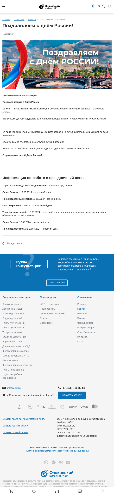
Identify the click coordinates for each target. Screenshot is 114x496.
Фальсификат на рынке (52, 313)
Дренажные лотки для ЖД (16, 346)
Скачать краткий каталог (16, 425)
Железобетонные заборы (15, 351)
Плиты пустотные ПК (13, 327)
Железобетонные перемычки (17, 365)
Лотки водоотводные (13, 313)
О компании (84, 297)
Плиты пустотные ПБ (13, 323)
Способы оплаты (86, 332)
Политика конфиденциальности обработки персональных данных (57, 451)
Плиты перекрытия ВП (14, 369)
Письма (81, 318)
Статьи (43, 318)
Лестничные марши (12, 308)
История (81, 304)
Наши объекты (47, 308)
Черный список (85, 323)
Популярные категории (16, 297)
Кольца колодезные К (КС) (16, 355)
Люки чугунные (10, 360)
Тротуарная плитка (12, 332)
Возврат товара (85, 327)
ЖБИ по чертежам (49, 304)
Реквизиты (83, 337)
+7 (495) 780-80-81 (74, 388)
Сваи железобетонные (14, 337)
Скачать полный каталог (15, 432)
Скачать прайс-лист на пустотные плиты (24, 419)
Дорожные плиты (11, 304)
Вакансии (82, 313)
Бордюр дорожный (12, 318)
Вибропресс (46, 323)
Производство (48, 297)
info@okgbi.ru (14, 388)
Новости (81, 308)
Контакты (82, 341)
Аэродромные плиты (13, 341)
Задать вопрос (57, 282)
